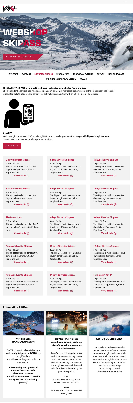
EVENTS (100, 74)
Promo (83, 79)
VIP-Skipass (12, 147)
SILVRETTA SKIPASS (43, 74)
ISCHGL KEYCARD (116, 74)
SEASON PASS (62, 74)
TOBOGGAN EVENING (83, 74)
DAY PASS (26, 74)
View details (21, 177)
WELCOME (13, 74)
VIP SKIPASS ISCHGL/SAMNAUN (61, 79)
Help (125, 2)
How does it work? (20, 56)
